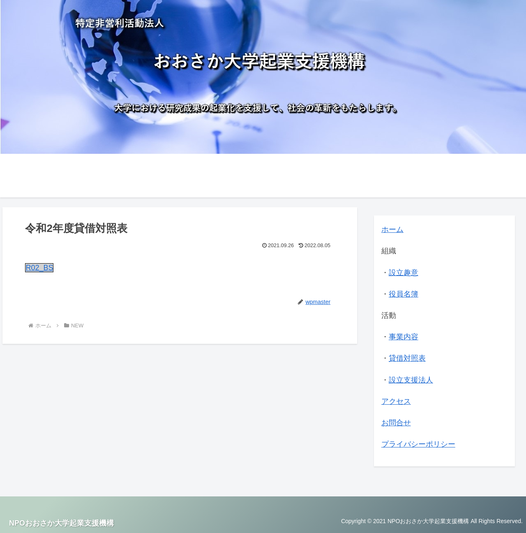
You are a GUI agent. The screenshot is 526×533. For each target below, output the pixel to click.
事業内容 (403, 337)
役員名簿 (403, 294)
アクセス (396, 401)
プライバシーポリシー (418, 444)
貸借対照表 (407, 358)
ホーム (392, 229)
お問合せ (396, 423)
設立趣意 (403, 273)
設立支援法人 (411, 380)
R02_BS (39, 268)
